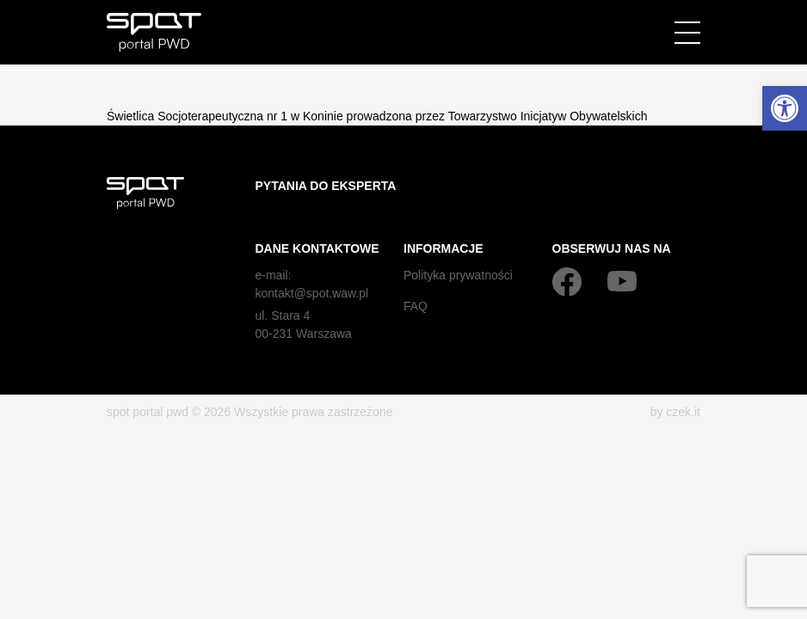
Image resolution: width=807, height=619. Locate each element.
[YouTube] (622, 281)
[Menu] (687, 33)
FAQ (416, 306)
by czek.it (675, 412)
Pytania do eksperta (326, 186)
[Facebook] (567, 281)
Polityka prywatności (458, 275)
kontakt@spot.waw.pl (312, 293)
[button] (784, 108)
